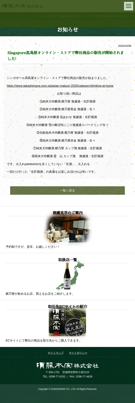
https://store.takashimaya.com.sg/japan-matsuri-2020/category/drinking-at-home (60, 85)
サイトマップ (56, 352)
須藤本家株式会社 (68, 365)
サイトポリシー (78, 352)
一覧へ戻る (67, 190)
